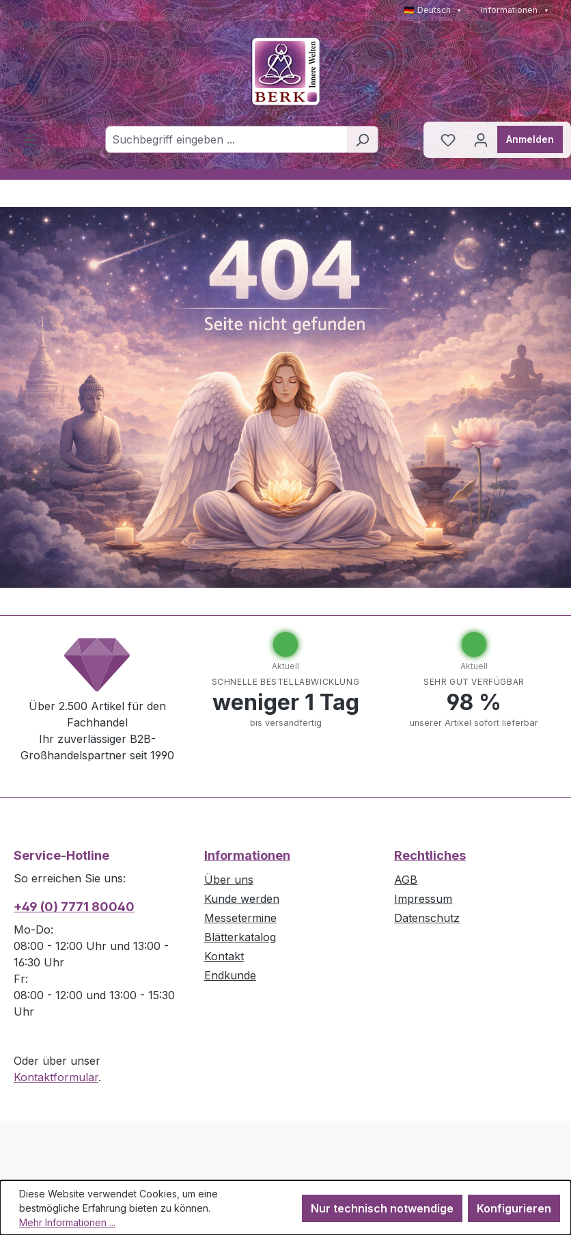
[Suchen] (362, 139)
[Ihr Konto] (480, 139)
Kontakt (224, 956)
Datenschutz (427, 918)
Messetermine (240, 918)
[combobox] (226, 139)
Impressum (423, 899)
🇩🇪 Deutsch (433, 10)
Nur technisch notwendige (382, 1208)
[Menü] (30, 139)
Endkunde (230, 975)
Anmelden (530, 139)
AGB (405, 879)
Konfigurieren (514, 1208)
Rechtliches (430, 855)
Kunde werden (241, 899)
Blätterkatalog (240, 937)
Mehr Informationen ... (67, 1222)
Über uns (228, 879)
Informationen (515, 10)
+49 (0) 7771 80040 (74, 906)
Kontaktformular (56, 1077)
